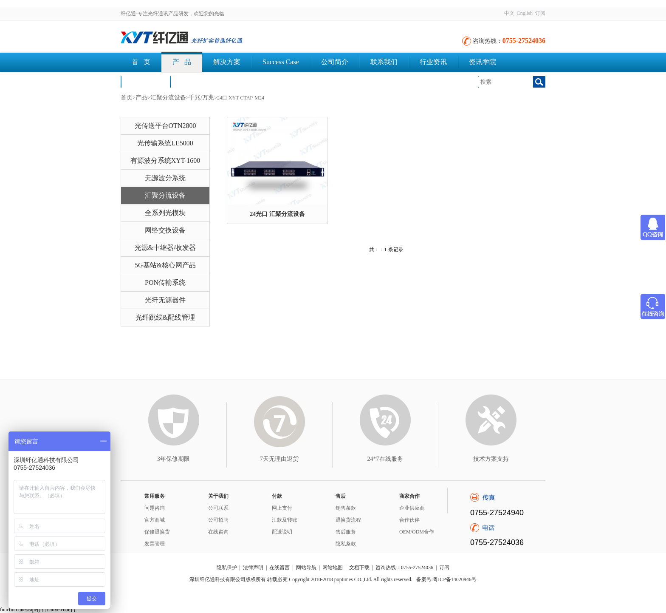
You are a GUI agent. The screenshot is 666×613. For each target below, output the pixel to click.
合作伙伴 (409, 520)
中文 (509, 13)
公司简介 (334, 61)
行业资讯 (433, 61)
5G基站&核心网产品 (165, 265)
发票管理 (154, 544)
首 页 (141, 61)
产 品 (181, 61)
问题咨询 (154, 508)
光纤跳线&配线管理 (165, 317)
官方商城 (154, 520)
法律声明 (253, 567)
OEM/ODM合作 (416, 532)
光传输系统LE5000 (165, 143)
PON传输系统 (165, 282)
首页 (127, 97)
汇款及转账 (284, 520)
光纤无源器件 (165, 300)
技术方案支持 (491, 459)
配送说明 (282, 532)
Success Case (280, 61)
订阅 (540, 13)
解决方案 (226, 61)
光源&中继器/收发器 (165, 247)
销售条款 (346, 508)
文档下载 (194, 81)
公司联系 (218, 508)
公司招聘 (218, 520)
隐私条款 (346, 544)
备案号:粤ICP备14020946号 (446, 579)
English (525, 13)
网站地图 (332, 567)
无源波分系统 (165, 178)
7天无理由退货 (279, 459)
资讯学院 (482, 61)
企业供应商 (412, 508)
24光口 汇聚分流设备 (277, 214)
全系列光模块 (165, 212)
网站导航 (306, 567)
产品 (141, 97)
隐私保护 (227, 567)
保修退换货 (157, 532)
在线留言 (279, 567)
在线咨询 (218, 532)
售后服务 (346, 532)
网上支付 (282, 508)
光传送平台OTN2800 (165, 125)
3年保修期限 (173, 459)
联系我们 (384, 61)
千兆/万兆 (201, 97)
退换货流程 (348, 520)
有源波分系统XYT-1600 (165, 160)
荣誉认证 (145, 81)
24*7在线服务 (385, 459)
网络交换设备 (165, 230)
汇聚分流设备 (168, 97)
